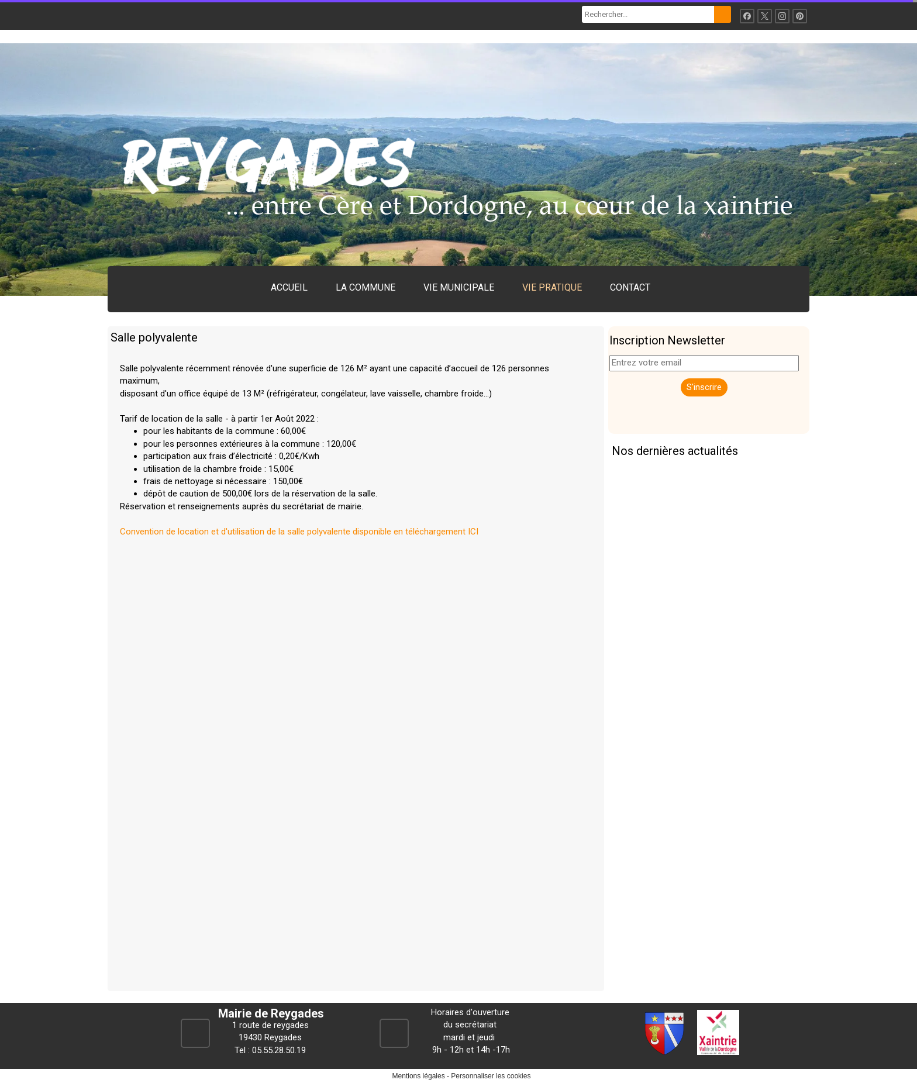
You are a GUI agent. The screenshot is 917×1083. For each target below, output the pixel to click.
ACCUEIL (289, 287)
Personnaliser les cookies (490, 1076)
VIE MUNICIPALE (458, 287)
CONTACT (630, 287)
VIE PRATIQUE (552, 287)
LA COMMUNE (365, 287)
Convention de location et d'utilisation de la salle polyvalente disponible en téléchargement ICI (299, 531)
